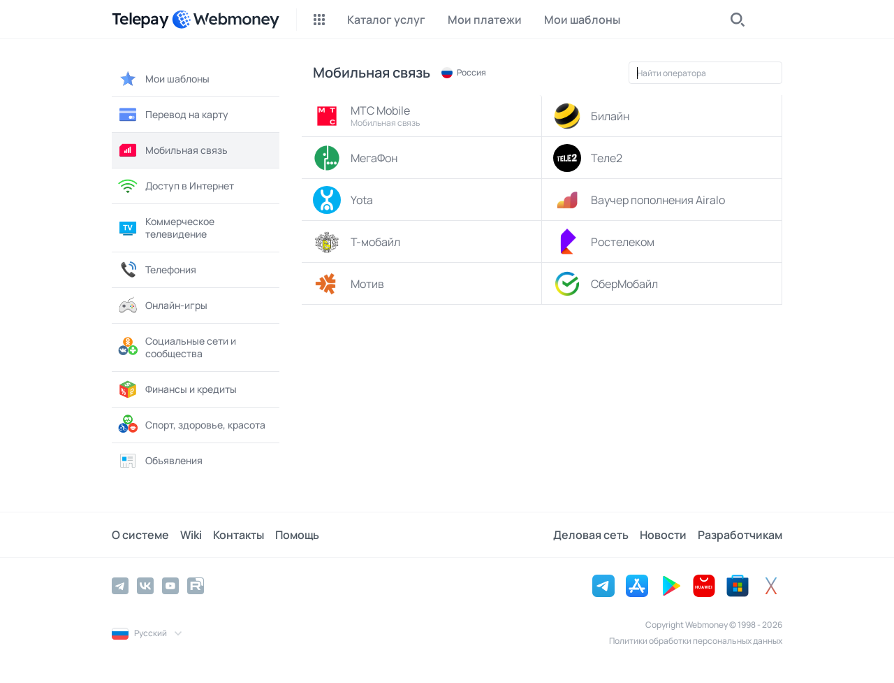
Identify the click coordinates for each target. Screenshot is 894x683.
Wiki (191, 534)
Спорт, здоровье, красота (191, 425)
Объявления (160, 460)
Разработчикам (740, 534)
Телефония (156, 269)
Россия (463, 72)
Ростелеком (603, 242)
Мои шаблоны (163, 79)
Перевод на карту (172, 114)
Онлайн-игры (162, 305)
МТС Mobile (423, 116)
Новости (663, 534)
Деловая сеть (591, 534)
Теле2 (587, 158)
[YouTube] (170, 585)
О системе (140, 534)
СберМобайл (605, 284)
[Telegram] (120, 585)
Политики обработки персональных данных (695, 641)
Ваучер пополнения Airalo (639, 200)
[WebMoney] (225, 19)
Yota (343, 200)
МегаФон (355, 158)
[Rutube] (195, 585)
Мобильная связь (172, 150)
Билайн (591, 116)
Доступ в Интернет (175, 185)
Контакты (238, 534)
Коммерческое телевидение (165, 227)
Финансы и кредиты (177, 389)
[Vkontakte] (145, 585)
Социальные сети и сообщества (176, 347)
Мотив (348, 284)
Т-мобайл (356, 242)
